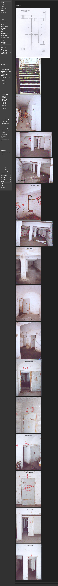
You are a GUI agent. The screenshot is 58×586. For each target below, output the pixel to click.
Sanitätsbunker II (5, 128)
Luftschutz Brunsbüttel (5, 16)
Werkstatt (3, 132)
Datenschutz (3, 185)
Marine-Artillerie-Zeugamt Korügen (4, 143)
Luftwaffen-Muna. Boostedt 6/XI (6, 72)
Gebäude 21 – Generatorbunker (5, 94)
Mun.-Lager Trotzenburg (5, 167)
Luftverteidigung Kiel (4, 33)
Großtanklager (3, 173)
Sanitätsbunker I (5, 126)
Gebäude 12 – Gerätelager (4, 81)
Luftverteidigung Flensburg (3, 24)
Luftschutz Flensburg (4, 21)
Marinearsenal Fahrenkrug (3, 147)
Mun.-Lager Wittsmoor (5, 169)
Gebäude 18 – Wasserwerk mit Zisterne (6, 87)
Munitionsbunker (4, 121)
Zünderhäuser (4, 134)
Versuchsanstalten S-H (5, 171)
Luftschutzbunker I (5, 115)
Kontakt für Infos (3, 8)
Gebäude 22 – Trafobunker (4, 97)
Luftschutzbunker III (5, 119)
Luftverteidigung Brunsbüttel (3, 19)
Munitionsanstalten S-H (5, 61)
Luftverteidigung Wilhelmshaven (3, 43)
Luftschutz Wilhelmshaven (3, 40)
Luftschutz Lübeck (4, 35)
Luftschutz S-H (3, 47)
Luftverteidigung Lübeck (5, 37)
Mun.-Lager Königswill (5, 163)
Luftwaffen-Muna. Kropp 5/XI (4, 75)
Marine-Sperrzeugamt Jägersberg (5, 140)
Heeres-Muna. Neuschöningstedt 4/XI (5, 69)
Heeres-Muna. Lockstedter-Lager (4, 64)
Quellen (2, 183)
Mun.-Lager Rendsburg (5, 165)
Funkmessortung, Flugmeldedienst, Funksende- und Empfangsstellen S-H (4, 54)
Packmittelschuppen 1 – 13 (6, 124)
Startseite (2, 2)
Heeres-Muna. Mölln (4, 66)
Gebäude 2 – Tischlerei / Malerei (6, 78)
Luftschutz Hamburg (4, 26)
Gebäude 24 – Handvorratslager (5, 103)
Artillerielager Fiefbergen (5, 152)
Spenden (2, 10)
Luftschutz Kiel (3, 31)
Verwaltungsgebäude (5, 130)
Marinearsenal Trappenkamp (3, 150)
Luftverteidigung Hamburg (3, 29)
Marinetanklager (3, 179)
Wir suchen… (3, 6)
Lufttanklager (3, 177)
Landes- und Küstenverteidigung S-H (5, 50)
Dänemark (2, 181)
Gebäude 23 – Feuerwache (4, 100)
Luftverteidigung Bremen (5, 14)
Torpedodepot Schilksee (5, 154)
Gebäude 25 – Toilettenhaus (4, 106)
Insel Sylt (2, 45)
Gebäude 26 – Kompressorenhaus (5, 109)
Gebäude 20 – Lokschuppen (4, 91)
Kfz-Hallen (3, 113)
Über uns (2, 4)
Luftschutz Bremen (4, 12)
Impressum (3, 187)
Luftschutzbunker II (5, 117)
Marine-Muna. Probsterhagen (3, 137)
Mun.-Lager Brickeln (4, 156)
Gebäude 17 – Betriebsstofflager (5, 84)
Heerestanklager (3, 175)
